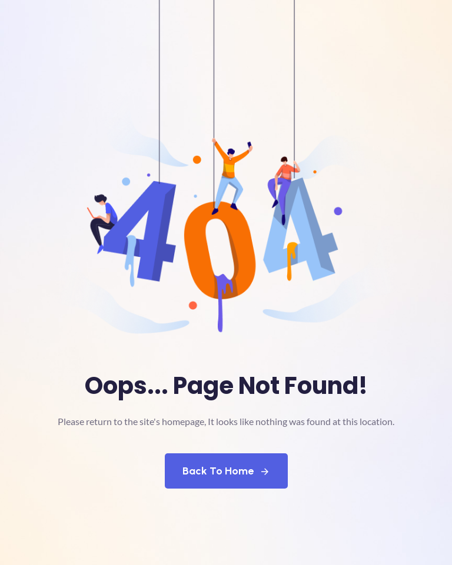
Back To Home (226, 470)
